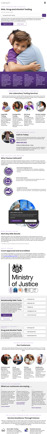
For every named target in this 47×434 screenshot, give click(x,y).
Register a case (7, 24)
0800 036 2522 (21, 143)
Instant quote (20, 24)
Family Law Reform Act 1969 (10, 256)
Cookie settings (30, 220)
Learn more (12, 217)
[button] (23, 410)
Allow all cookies (16, 220)
